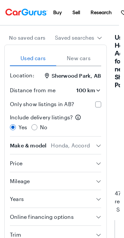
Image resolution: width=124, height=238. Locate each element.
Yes (23, 127)
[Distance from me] (82, 90)
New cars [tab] (79, 58)
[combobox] (79, 37)
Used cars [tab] (33, 58)
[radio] (13, 127)
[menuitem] (57, 12)
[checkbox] (98, 104)
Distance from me (33, 90)
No (43, 127)
